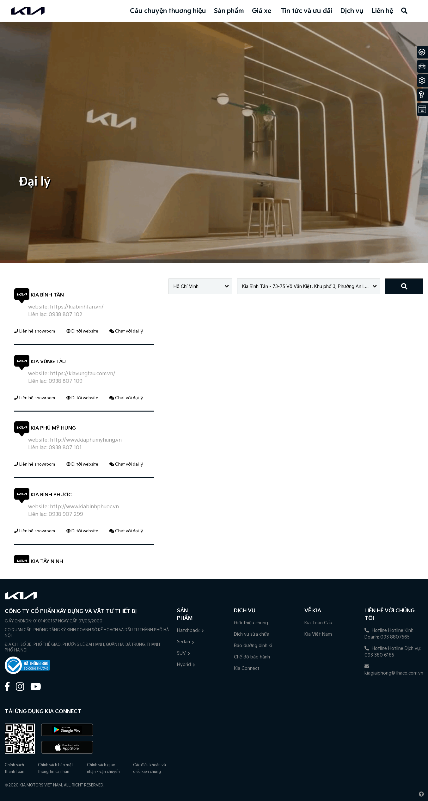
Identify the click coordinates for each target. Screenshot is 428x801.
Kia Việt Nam (318, 634)
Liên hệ (382, 11)
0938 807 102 (66, 315)
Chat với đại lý (126, 331)
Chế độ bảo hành (252, 657)
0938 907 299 (66, 514)
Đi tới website (82, 331)
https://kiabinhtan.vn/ (77, 307)
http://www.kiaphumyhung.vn (86, 440)
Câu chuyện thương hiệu (168, 11)
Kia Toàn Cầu (318, 623)
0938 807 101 (65, 448)
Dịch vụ (352, 11)
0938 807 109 (66, 381)
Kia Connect (247, 668)
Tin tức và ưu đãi (306, 11)
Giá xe (261, 11)
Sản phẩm (229, 11)
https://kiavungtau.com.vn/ (82, 374)
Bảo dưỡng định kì (253, 645)
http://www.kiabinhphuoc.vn (84, 507)
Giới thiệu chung (251, 623)
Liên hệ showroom (34, 331)
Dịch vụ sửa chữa (251, 634)
